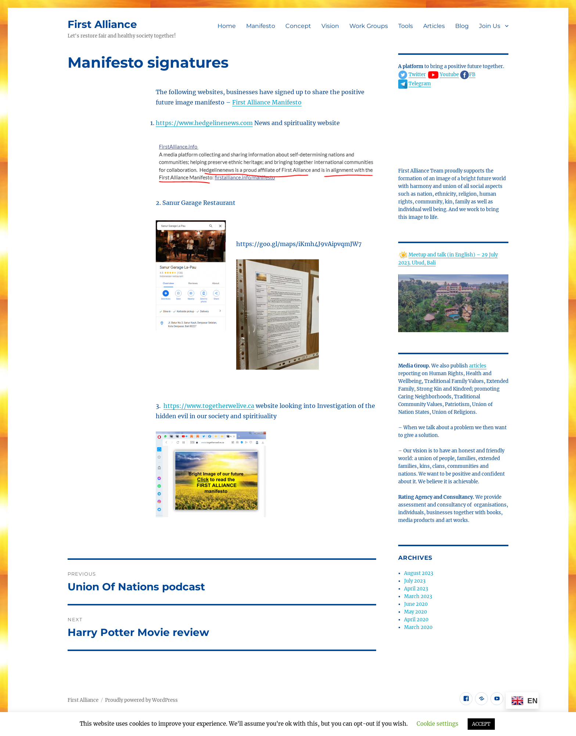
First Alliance (102, 24)
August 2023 (418, 573)
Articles (434, 25)
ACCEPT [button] (481, 724)
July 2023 (414, 581)
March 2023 (418, 596)
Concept (298, 25)
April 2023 (416, 589)
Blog (462, 25)
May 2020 (415, 612)
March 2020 (418, 627)
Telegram (419, 84)
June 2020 (416, 604)
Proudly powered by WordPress (141, 700)
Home (226, 25)
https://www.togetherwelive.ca (208, 405)
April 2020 (416, 619)
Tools (405, 25)
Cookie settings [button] (437, 723)
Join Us (489, 25)
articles (477, 366)
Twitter (417, 74)
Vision (330, 25)
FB (472, 74)
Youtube (449, 74)
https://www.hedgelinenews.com (204, 123)
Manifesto (260, 25)
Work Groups (368, 25)
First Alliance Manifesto (267, 102)
